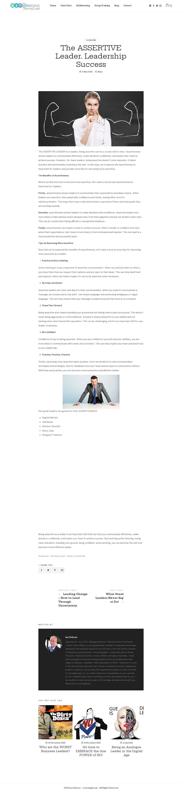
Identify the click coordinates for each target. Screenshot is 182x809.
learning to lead (58, 572)
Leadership (91, 40)
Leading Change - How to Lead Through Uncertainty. (64, 614)
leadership (44, 572)
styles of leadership (76, 572)
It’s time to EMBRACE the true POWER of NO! (91, 767)
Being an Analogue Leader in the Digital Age (126, 767)
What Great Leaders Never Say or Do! (117, 612)
